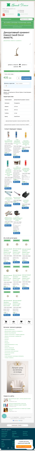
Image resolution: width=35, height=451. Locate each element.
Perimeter (3, 436)
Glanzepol (14, 433)
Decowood (25, 431)
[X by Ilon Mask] (11, 448)
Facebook (15, 420)
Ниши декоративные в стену (11, 344)
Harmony (25, 433)
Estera (2, 443)
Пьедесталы (7, 354)
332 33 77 (5, 10)
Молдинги (7, 342)
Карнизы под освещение (10, 332)
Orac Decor (25, 435)
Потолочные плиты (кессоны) (11, 351)
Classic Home (4, 431)
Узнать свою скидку (8, 74)
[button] (30, 44)
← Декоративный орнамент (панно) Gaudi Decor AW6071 (17, 121)
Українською (14, 425)
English (19, 425)
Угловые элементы (9, 357)
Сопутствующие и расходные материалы (14, 356)
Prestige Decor (15, 436)
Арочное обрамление (10, 329)
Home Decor (4, 435)
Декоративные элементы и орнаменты (13, 331)
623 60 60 (5, 11)
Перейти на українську (24, 446)
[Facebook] (8, 448)
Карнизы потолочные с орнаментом (13, 336)
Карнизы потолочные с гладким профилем (14, 334)
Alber (2, 441)
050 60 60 (21, 10)
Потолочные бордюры (10, 349)
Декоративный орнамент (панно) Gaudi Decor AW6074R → (17, 124)
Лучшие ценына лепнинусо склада (17, 371)
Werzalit (3, 445)
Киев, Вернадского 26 (8, 8)
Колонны (7, 337)
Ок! (6, 85)
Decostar (14, 431)
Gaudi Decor (4, 433)
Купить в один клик (9, 83)
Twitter (21, 420)
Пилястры (7, 346)
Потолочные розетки (9, 352)
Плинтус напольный (9, 347)
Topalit (2, 446)
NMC (13, 435)
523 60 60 (21, 11)
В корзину (26, 78)
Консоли (6, 339)
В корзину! (8, 154)
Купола (6, 341)
